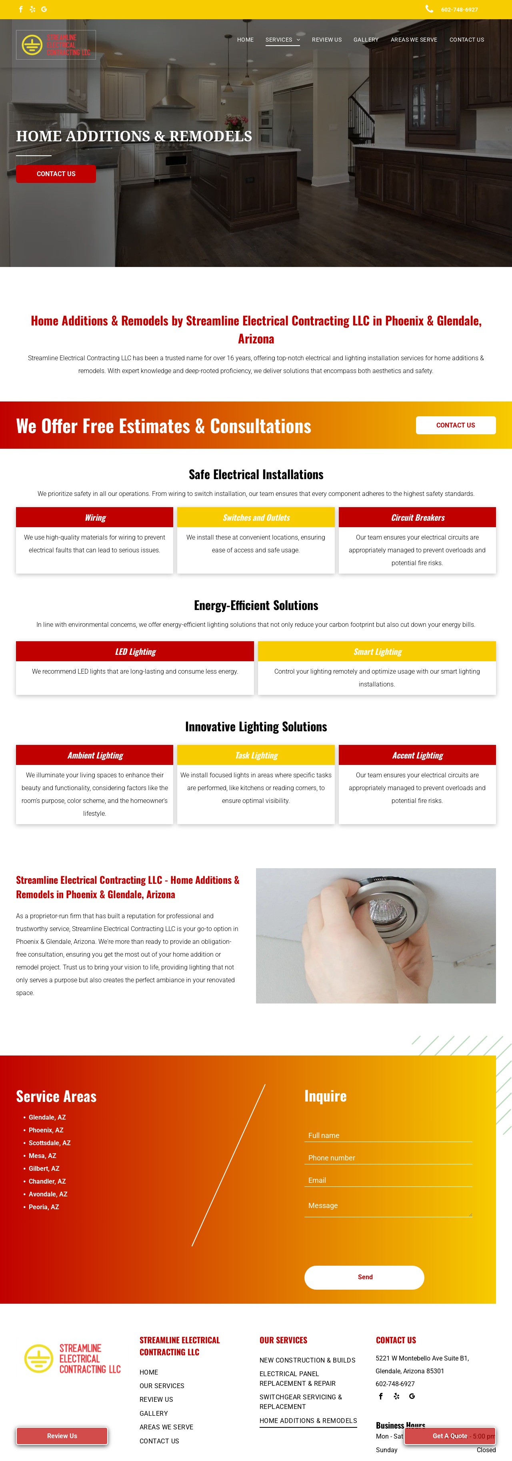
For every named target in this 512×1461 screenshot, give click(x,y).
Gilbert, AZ (44, 1168)
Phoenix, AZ (46, 1130)
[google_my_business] (44, 10)
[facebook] (21, 10)
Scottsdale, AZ (50, 1143)
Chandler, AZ (47, 1181)
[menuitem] (245, 40)
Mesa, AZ (42, 1156)
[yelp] (33, 10)
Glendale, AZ (47, 1117)
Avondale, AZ (48, 1194)
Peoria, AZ (44, 1207)
